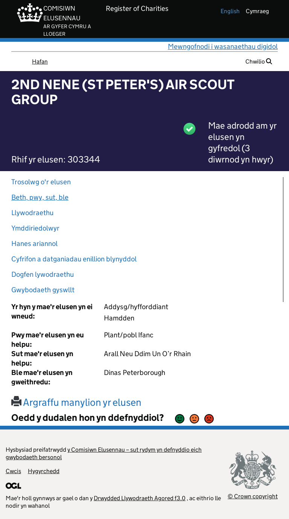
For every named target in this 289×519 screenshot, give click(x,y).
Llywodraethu (32, 212)
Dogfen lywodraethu (42, 274)
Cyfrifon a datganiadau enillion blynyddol (74, 259)
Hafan (40, 61)
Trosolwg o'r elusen (41, 182)
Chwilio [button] (258, 61)
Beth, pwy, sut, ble (39, 197)
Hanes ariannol (34, 243)
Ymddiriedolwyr (35, 228)
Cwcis (13, 471)
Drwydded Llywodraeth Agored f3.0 (140, 498)
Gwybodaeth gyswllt (43, 289)
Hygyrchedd (43, 471)
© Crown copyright (253, 496)
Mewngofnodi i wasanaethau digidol (223, 46)
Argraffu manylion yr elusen (76, 402)
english (230, 11)
